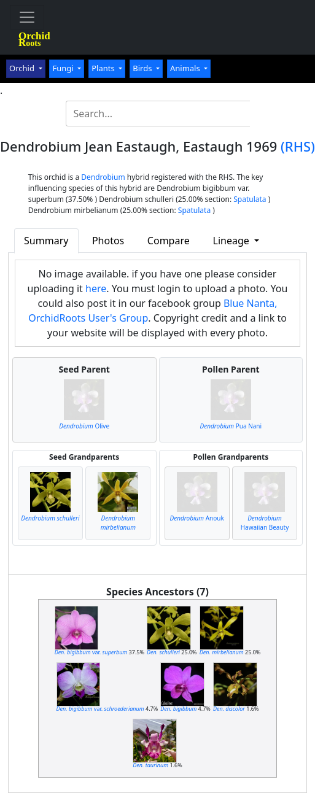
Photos (108, 240)
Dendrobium (103, 177)
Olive (84, 426)
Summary (46, 240)
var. (91, 652)
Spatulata (249, 199)
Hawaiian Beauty (265, 523)
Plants (104, 68)
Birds (143, 68)
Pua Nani (231, 426)
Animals (186, 68)
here (95, 288)
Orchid (22, 68)
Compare (168, 240)
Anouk (197, 518)
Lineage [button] (232, 240)
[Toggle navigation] (27, 17)
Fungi (64, 68)
